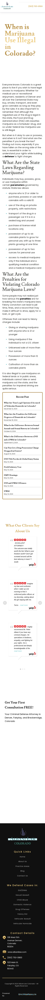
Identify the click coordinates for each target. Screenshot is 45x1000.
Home (22, 857)
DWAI (7, 491)
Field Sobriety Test (12, 467)
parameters (17, 184)
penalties (25, 298)
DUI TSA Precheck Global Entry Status (21, 459)
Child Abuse (22, 900)
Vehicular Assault (22, 919)
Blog (22, 871)
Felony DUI (22, 914)
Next (40, 603)
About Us (22, 861)
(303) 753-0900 (35, 6)
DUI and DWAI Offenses (15, 483)
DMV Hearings (11, 475)
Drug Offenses (22, 909)
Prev (5, 603)
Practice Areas (22, 866)
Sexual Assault (22, 895)
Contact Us (22, 876)
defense (9, 156)
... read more (23, 605)
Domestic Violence (22, 905)
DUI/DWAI (22, 890)
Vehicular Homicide (22, 924)
